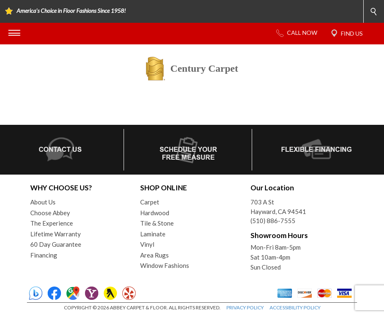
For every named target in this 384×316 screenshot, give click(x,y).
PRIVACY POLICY (245, 307)
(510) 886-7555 (272, 220)
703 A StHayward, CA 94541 (278, 206)
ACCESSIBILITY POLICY (295, 307)
